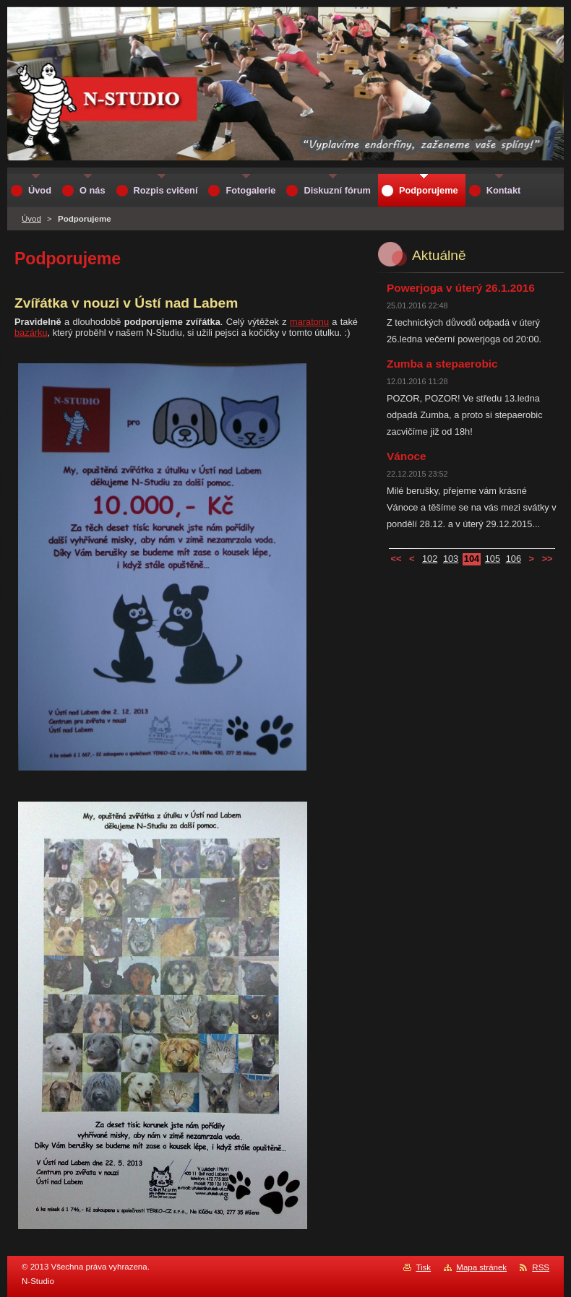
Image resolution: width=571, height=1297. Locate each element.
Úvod (31, 218)
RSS (540, 1267)
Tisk (423, 1267)
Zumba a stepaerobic (442, 363)
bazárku (31, 332)
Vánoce (406, 456)
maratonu (309, 321)
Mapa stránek (481, 1267)
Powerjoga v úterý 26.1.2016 (461, 288)
